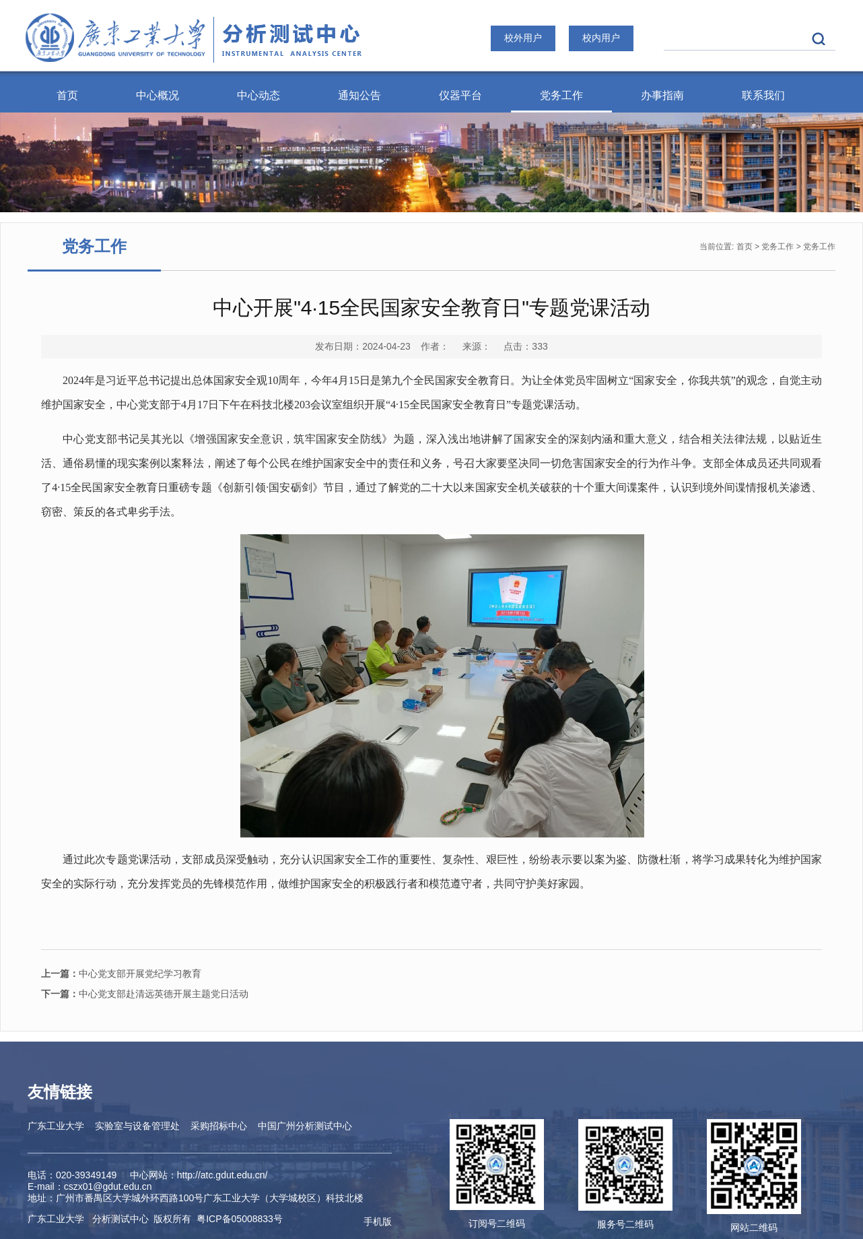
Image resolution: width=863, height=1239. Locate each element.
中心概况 (157, 95)
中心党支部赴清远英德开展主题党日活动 (144, 993)
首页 (67, 95)
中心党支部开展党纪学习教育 (121, 973)
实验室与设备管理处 (137, 1125)
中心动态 (258, 95)
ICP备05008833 (239, 1218)
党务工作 (561, 95)
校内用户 (601, 37)
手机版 (378, 1221)
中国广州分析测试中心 (305, 1125)
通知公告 (359, 95)
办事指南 (662, 95)
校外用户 (523, 37)
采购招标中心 (219, 1125)
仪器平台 (460, 95)
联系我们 (763, 95)
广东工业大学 (56, 1125)
